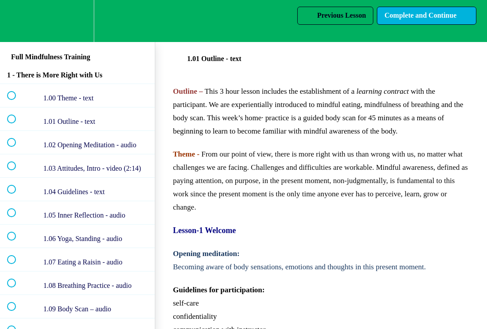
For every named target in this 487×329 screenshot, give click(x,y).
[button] (16, 21)
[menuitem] (77, 21)
